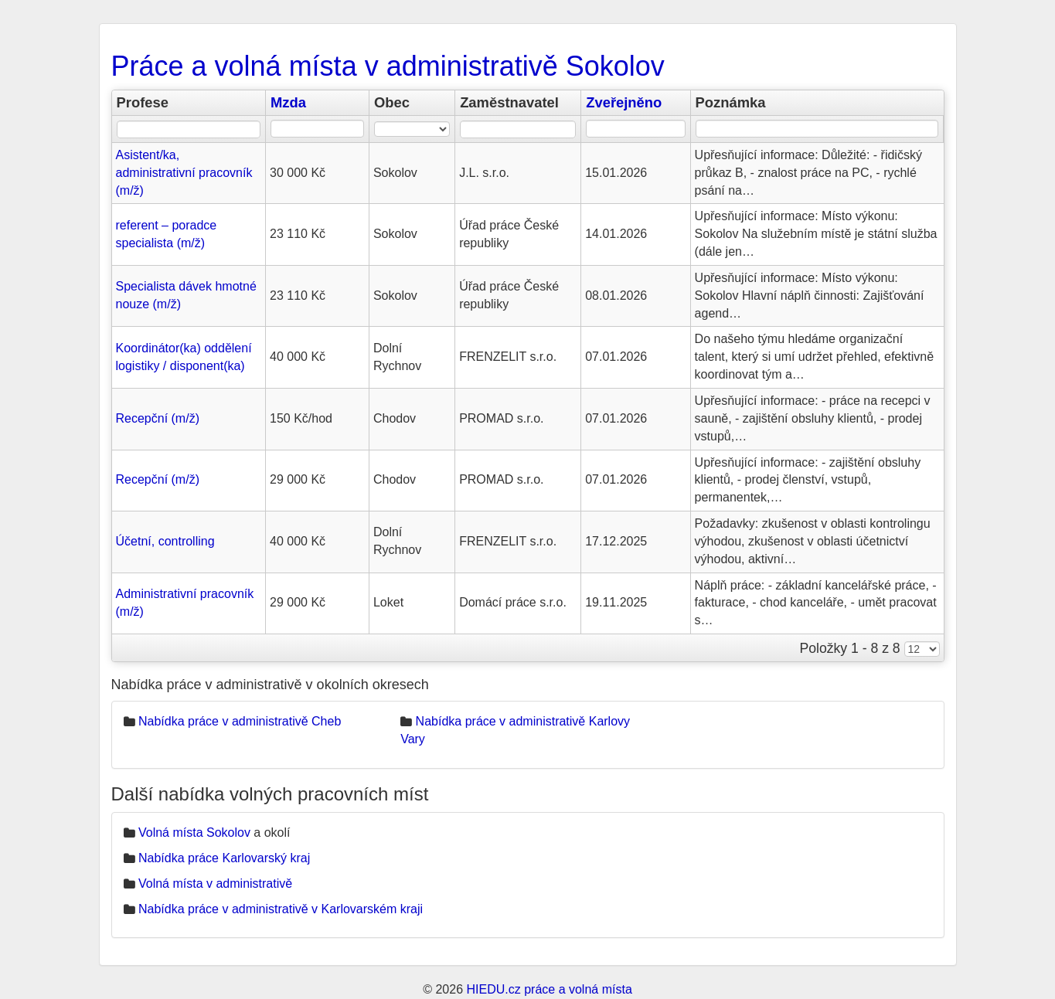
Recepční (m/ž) (157, 418)
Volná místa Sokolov (194, 832)
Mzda (288, 102)
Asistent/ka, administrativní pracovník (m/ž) (184, 172)
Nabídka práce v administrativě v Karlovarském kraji (280, 909)
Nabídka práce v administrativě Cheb (239, 721)
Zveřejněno (624, 102)
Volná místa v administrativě (215, 883)
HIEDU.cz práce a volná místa (548, 989)
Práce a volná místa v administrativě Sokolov (388, 66)
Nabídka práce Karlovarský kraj (224, 858)
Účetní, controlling (165, 541)
